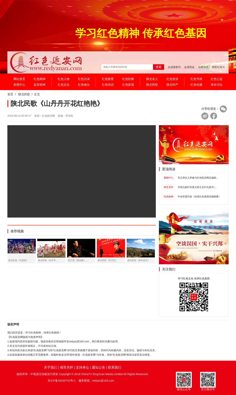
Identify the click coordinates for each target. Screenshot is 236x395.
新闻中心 (19, 84)
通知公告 (98, 367)
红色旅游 (172, 79)
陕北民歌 (152, 84)
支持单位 (82, 367)
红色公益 (217, 79)
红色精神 (40, 79)
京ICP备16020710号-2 (61, 380)
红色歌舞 (128, 79)
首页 (10, 94)
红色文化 (64, 84)
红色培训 (108, 84)
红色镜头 (84, 84)
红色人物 (64, 79)
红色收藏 (196, 84)
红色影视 (128, 84)
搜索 (159, 67)
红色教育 (108, 79)
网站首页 (19, 79)
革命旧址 (217, 84)
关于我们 (50, 367)
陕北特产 (172, 84)
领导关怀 (66, 367)
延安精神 (40, 84)
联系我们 (114, 367)
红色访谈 (84, 79)
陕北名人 (152, 79)
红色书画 (196, 79)
